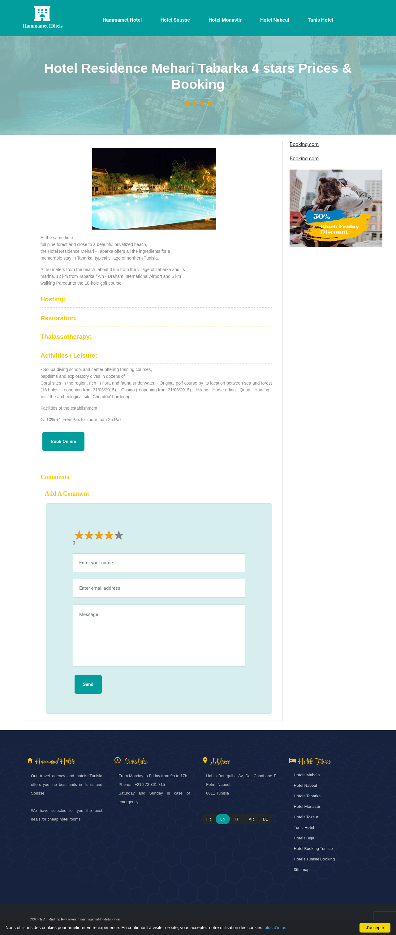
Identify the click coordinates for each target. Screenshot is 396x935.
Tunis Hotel (304, 827)
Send (88, 684)
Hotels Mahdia (307, 775)
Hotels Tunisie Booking (314, 859)
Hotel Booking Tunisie (313, 848)
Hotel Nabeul (305, 785)
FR (208, 819)
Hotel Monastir (307, 806)
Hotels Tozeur (306, 817)
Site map (301, 870)
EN (223, 819)
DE (265, 819)
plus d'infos (275, 927)
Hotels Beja (304, 838)
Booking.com (304, 144)
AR (251, 819)
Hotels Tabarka (307, 796)
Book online (63, 441)
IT (237, 819)
